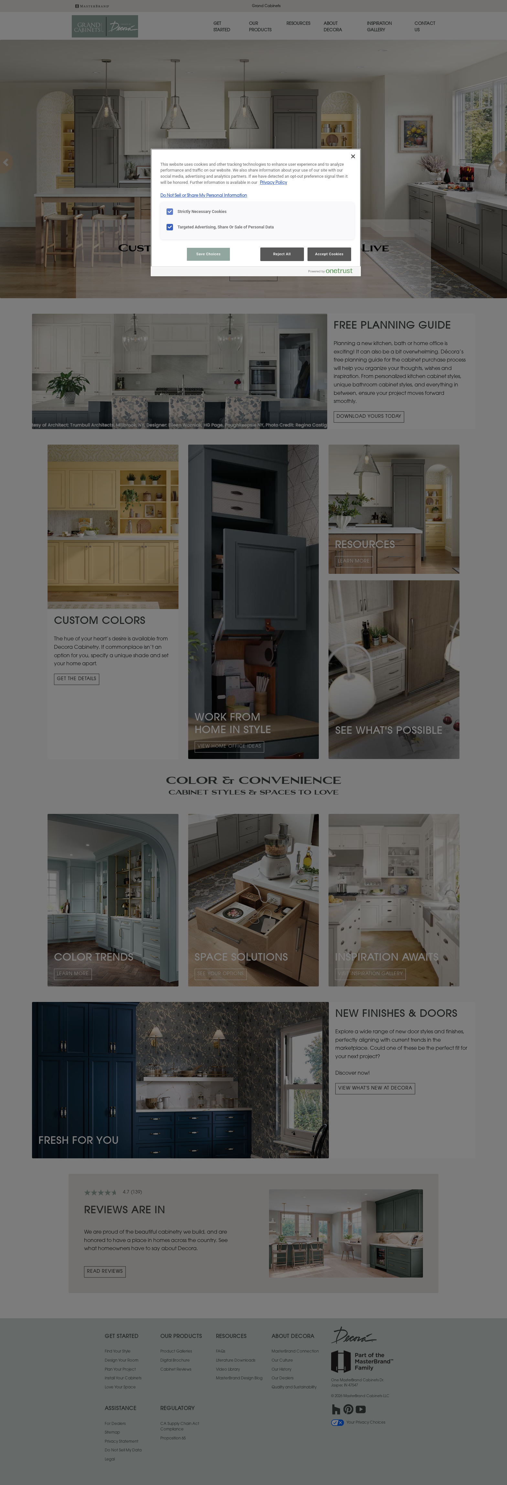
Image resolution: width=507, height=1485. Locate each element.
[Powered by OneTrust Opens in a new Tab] (333, 272)
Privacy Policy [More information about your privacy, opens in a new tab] (273, 183)
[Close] (353, 156)
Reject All (282, 254)
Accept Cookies (329, 254)
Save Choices (208, 254)
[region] (256, 213)
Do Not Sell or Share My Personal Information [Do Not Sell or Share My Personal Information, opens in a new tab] (203, 196)
